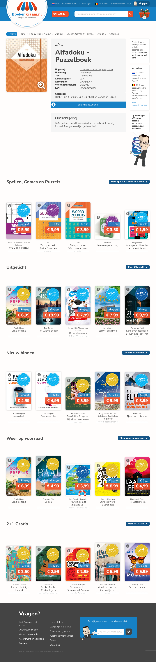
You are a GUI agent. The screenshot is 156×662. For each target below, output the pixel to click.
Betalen (23, 643)
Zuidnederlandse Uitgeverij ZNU (96, 69)
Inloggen (142, 3)
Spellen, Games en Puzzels (80, 34)
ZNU (59, 44)
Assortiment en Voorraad (31, 639)
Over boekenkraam (28, 630)
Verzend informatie (28, 634)
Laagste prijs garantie (60, 626)
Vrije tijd (59, 34)
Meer (127, 181)
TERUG (12, 34)
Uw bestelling (57, 622)
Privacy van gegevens (60, 631)
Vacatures (55, 645)
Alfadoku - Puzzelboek (109, 34)
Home (22, 34)
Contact (54, 640)
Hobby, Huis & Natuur (40, 34)
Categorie (60, 14)
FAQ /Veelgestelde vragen (28, 623)
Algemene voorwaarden (61, 636)
